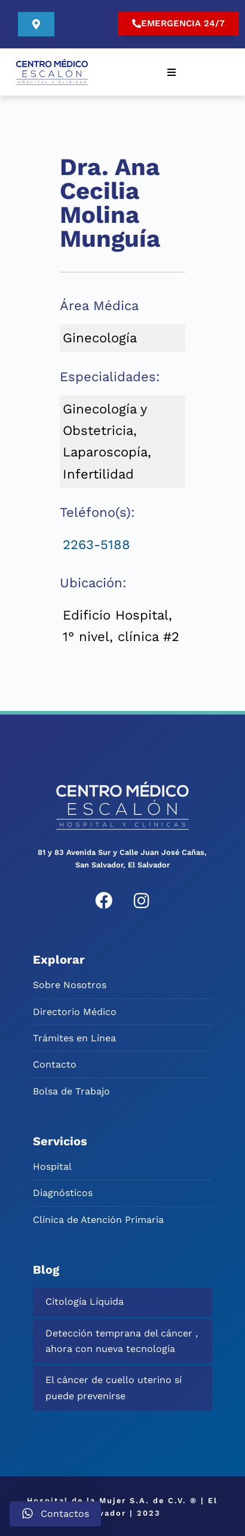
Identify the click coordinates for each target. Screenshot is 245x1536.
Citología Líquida (84, 1300)
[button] (171, 71)
